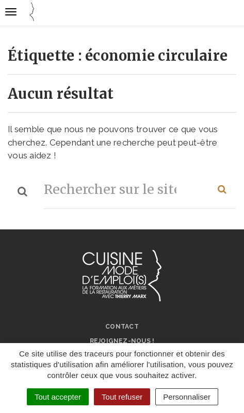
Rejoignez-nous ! (122, 341)
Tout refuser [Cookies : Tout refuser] (122, 396)
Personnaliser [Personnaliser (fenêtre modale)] (186, 396)
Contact (122, 326)
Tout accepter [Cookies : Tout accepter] (58, 396)
